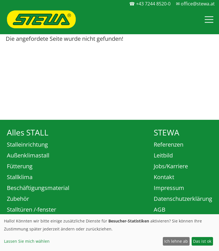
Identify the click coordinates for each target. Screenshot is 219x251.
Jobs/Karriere (171, 166)
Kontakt (164, 177)
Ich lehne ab (176, 241)
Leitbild (163, 155)
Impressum (169, 188)
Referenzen (168, 144)
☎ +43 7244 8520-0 (150, 4)
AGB (159, 209)
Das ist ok (202, 241)
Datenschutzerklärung (183, 199)
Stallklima (20, 177)
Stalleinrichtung (27, 144)
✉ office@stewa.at (195, 4)
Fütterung (20, 166)
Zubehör (18, 199)
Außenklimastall (28, 155)
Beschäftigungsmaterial (38, 188)
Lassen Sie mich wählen (27, 241)
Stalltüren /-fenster (31, 209)
